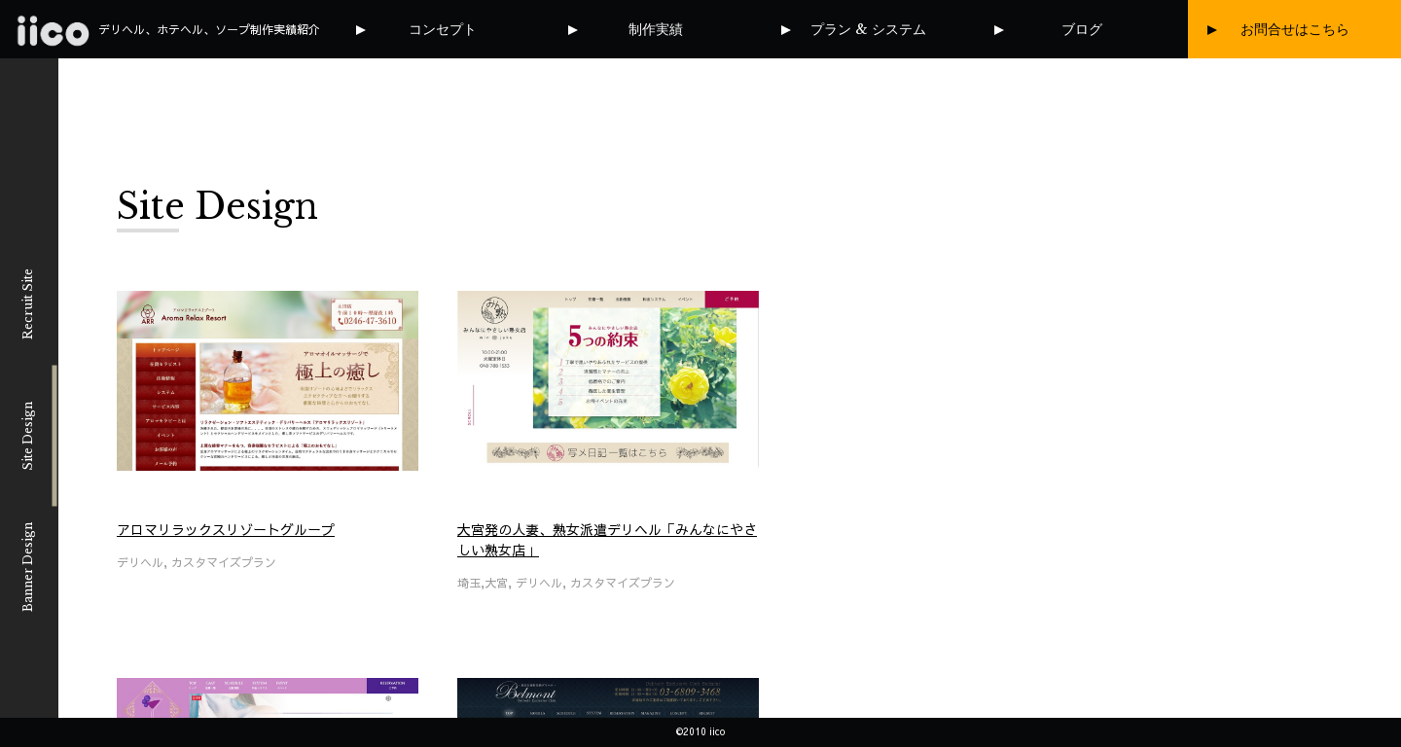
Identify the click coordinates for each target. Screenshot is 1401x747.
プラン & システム (868, 29)
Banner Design (27, 567)
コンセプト (443, 29)
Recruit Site (27, 303)
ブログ (1081, 29)
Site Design (27, 435)
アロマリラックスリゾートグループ (226, 529)
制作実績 (656, 29)
